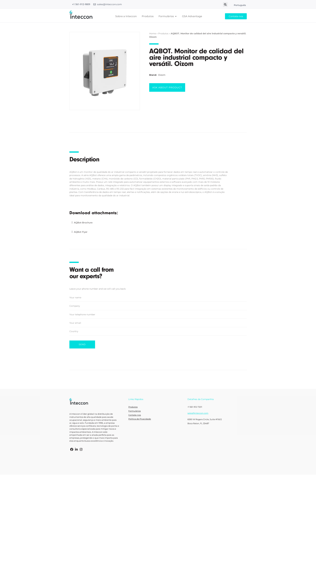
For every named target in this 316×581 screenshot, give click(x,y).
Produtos (163, 33)
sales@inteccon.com (109, 4)
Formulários (134, 409)
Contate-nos (134, 413)
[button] (225, 4)
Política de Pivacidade (139, 417)
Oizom (161, 75)
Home (152, 33)
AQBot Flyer (80, 232)
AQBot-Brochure (83, 222)
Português (240, 5)
